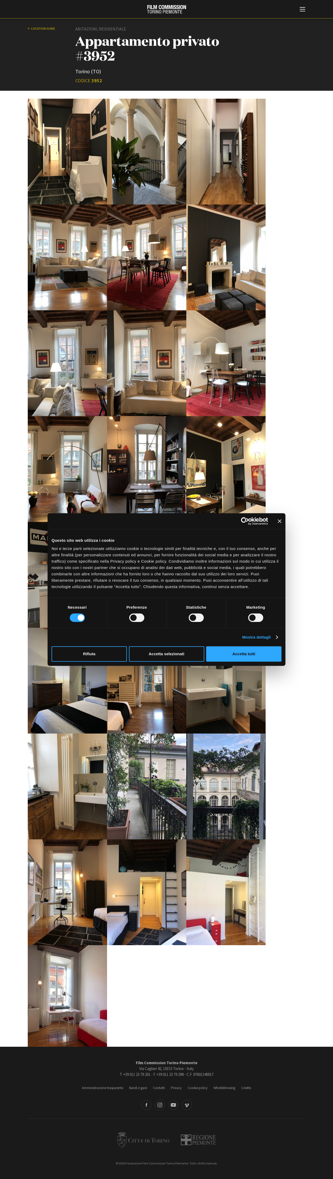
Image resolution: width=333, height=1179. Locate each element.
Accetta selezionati (166, 654)
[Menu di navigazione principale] (302, 9)
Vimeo (187, 1105)
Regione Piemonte (198, 1140)
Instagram (160, 1105)
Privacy (176, 1088)
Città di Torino (143, 1140)
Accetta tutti (243, 654)
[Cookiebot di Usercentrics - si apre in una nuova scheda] (245, 521)
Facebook (146, 1105)
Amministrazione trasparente (102, 1088)
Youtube (173, 1105)
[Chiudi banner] (279, 521)
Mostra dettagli (256, 637)
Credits (246, 1088)
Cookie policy (197, 1088)
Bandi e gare (138, 1088)
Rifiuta (89, 654)
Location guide (43, 28)
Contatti (159, 1088)
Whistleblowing (224, 1088)
